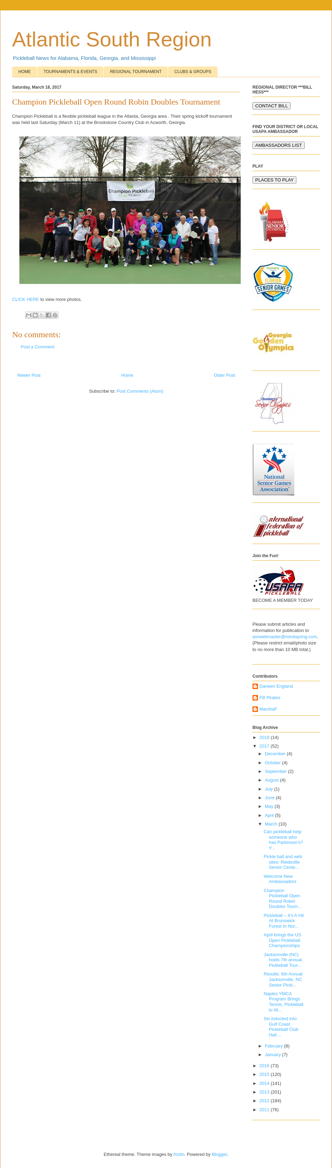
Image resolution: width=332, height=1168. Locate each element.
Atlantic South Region (112, 39)
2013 (265, 1092)
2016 (265, 1065)
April (270, 815)
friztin (179, 1154)
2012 (265, 1100)
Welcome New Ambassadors (280, 879)
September (276, 771)
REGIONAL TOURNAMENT (136, 71)
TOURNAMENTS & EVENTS (70, 71)
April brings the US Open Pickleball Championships (282, 940)
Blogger (219, 1154)
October (273, 762)
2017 (265, 746)
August (272, 780)
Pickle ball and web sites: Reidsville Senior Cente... (283, 862)
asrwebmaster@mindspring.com (284, 636)
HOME (24, 71)
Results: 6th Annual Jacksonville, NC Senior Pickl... (283, 979)
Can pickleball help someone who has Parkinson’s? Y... (283, 839)
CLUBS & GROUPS (192, 71)
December (276, 753)
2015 (265, 1074)
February (274, 1046)
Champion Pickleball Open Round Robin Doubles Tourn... (282, 898)
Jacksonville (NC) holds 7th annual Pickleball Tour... (283, 960)
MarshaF (268, 709)
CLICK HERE (25, 299)
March (272, 824)
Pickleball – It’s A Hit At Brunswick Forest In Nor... (284, 921)
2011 (265, 1109)
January (273, 1054)
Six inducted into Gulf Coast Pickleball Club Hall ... (281, 1026)
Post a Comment (37, 346)
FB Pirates (269, 697)
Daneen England (276, 686)
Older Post (224, 375)
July (269, 789)
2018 (265, 737)
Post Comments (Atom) (140, 391)
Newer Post (28, 375)
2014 (265, 1083)
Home (127, 375)
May (270, 806)
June (270, 797)
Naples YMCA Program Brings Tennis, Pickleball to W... (283, 1002)
